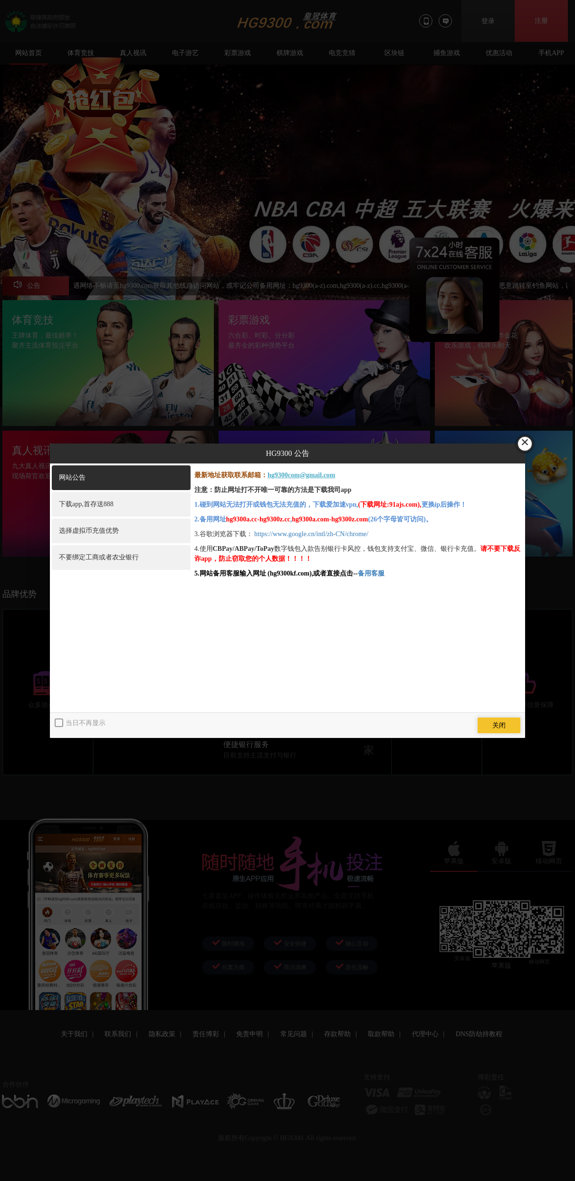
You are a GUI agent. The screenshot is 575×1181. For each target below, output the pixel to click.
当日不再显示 (85, 723)
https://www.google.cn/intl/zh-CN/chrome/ (311, 534)
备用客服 (371, 573)
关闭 (499, 725)
